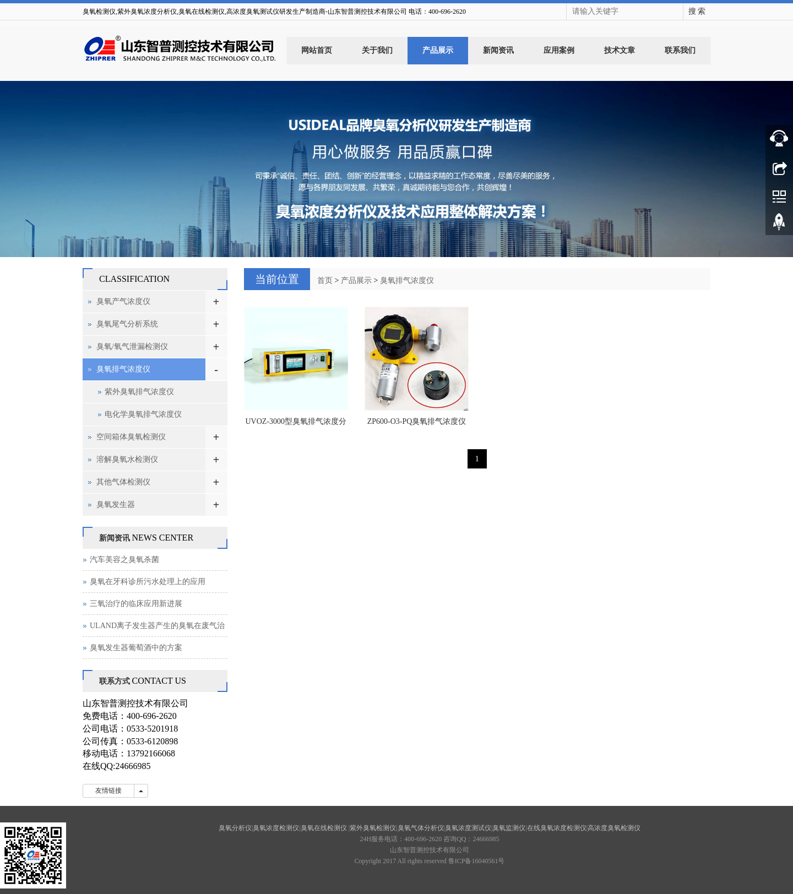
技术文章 (619, 50)
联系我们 (680, 50)
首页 (325, 280)
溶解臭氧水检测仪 (127, 459)
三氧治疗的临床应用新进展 (136, 603)
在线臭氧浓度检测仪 (556, 828)
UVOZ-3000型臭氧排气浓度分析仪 (295, 425)
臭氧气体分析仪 (421, 828)
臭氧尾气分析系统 (127, 324)
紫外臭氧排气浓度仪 (139, 392)
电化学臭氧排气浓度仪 (143, 414)
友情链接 (108, 790)
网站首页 (316, 50)
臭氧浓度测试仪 (468, 828)
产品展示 (437, 50)
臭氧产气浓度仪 (123, 301)
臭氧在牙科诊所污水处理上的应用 (147, 581)
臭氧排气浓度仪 (407, 280)
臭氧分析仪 (235, 828)
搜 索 (697, 11)
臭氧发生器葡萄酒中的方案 (136, 648)
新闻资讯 (498, 50)
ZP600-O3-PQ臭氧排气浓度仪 (416, 421)
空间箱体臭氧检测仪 (131, 437)
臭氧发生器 (115, 504)
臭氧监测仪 (508, 828)
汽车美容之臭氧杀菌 (124, 559)
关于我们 (377, 50)
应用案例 (559, 50)
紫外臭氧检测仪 (373, 828)
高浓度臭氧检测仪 (614, 828)
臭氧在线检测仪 (325, 828)
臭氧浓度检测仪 (276, 828)
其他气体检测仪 (123, 482)
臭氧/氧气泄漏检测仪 (132, 346)
